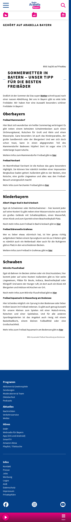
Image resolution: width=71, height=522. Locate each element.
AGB (5, 484)
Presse (6, 470)
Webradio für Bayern (13, 432)
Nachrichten (9, 411)
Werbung (7, 477)
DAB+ (5, 428)
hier (54, 155)
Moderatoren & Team (13, 393)
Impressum (8, 491)
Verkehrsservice (11, 414)
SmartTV (7, 439)
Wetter (43, 95)
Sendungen (8, 390)
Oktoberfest (9, 397)
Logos (6, 480)
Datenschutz (9, 487)
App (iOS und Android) (14, 435)
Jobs (5, 473)
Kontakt (7, 466)
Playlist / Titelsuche (12, 446)
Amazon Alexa (10, 442)
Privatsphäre (9, 494)
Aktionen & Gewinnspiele (15, 386)
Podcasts (7, 400)
